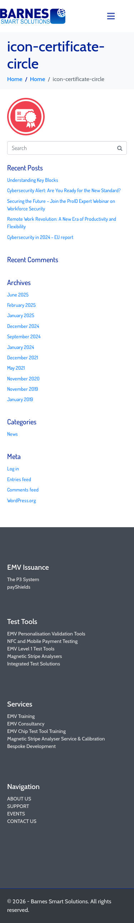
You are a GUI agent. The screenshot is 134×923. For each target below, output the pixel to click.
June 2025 (18, 294)
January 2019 (20, 399)
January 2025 (20, 315)
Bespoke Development (31, 746)
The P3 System (23, 579)
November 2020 (23, 378)
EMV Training (21, 716)
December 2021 (22, 357)
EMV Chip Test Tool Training (36, 731)
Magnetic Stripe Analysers (34, 656)
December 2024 (23, 326)
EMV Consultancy (26, 723)
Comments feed (23, 490)
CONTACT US (21, 821)
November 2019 (22, 389)
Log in (13, 468)
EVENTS (16, 813)
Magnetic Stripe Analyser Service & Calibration (56, 738)
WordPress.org (21, 500)
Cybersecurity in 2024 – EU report (40, 237)
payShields (18, 587)
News (12, 434)
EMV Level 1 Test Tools (30, 648)
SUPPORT (18, 806)
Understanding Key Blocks (32, 180)
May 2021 (16, 368)
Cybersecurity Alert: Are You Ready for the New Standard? (64, 190)
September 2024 (23, 336)
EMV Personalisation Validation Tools (46, 633)
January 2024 (20, 347)
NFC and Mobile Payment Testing (42, 641)
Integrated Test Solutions (33, 663)
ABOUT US (19, 798)
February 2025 (21, 305)
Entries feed (19, 479)
